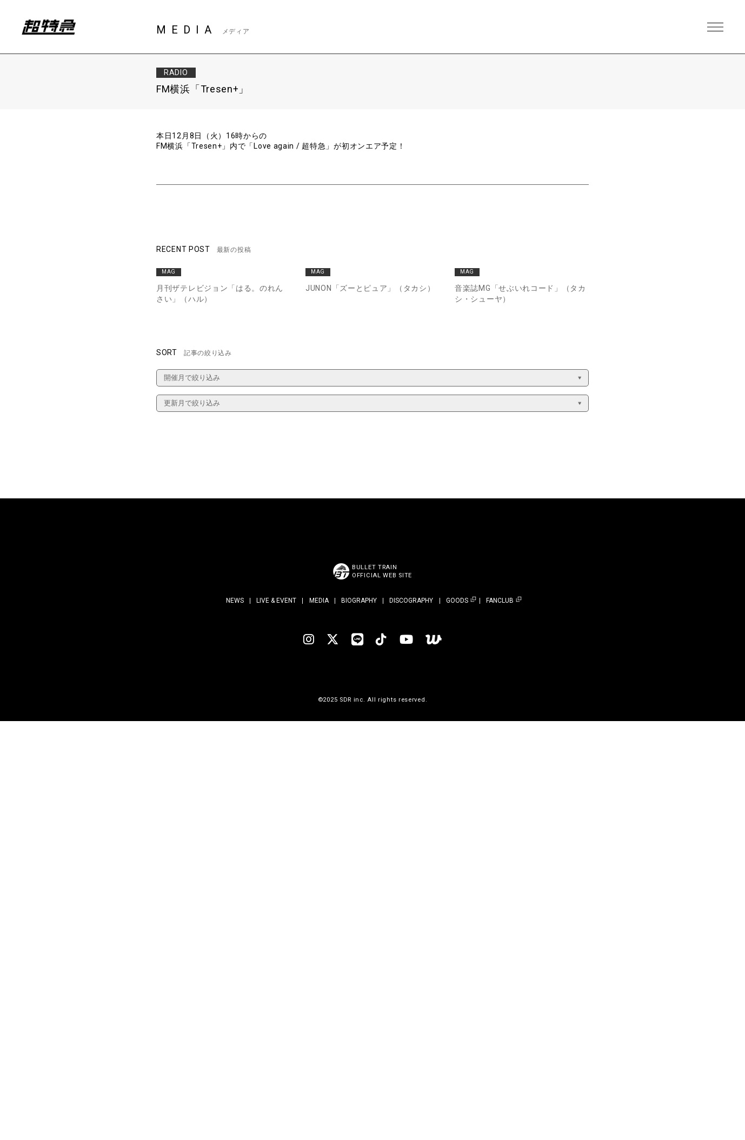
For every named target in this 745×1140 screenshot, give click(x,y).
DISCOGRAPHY (411, 600)
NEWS (235, 600)
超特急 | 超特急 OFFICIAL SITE (49, 27)
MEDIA (319, 600)
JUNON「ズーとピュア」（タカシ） (370, 288)
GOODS (457, 601)
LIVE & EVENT (276, 600)
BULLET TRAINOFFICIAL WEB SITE (382, 571)
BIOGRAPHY (359, 600)
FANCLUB (500, 601)
